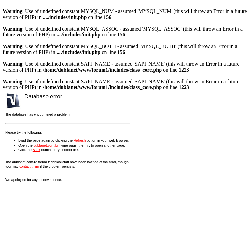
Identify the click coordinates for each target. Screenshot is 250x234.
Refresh (80, 140)
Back (36, 150)
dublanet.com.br (46, 145)
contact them (29, 166)
